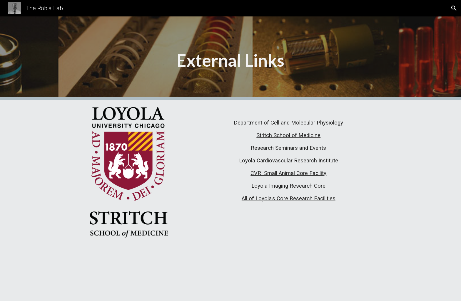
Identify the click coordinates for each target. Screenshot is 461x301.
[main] (230, 58)
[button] (454, 8)
